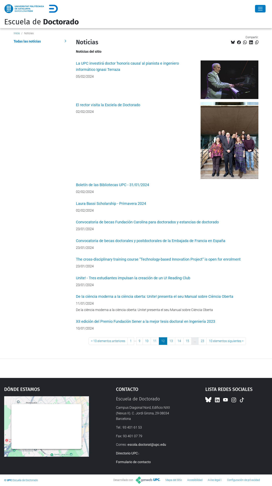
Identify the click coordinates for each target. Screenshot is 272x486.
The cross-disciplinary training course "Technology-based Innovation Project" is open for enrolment (158, 259)
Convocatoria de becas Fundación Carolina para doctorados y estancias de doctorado (147, 222)
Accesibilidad (194, 479)
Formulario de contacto (133, 462)
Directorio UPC (127, 453)
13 (171, 341)
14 (179, 341)
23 (202, 341)
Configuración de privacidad (243, 479)
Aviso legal (214, 479)
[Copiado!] (256, 42)
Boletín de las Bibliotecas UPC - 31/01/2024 (112, 185)
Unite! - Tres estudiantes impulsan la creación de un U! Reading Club (133, 278)
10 (146, 341)
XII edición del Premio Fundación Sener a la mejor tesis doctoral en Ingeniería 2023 (145, 321)
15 (187, 341)
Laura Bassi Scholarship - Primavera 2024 (111, 203)
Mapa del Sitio (173, 479)
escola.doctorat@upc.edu (147, 445)
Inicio (17, 33)
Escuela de (41, 21)
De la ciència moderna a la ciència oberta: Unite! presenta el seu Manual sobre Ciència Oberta (154, 296)
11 (155, 341)
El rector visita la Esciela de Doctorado (108, 105)
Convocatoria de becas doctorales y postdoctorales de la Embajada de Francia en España (150, 241)
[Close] (260, 8)
